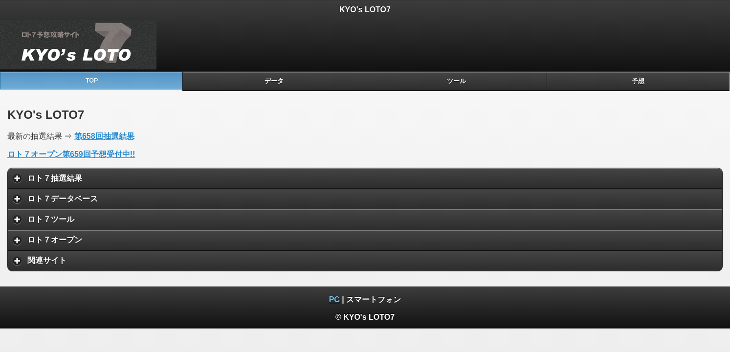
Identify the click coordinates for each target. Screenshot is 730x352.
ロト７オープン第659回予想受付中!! (71, 154)
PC (334, 299)
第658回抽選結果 (104, 136)
